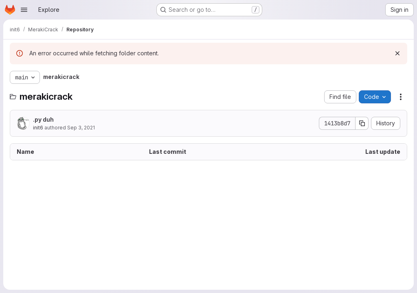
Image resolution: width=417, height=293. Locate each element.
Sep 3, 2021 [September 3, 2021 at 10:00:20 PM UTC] (81, 128)
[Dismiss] (397, 53)
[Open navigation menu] (24, 9)
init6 (38, 128)
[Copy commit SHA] (362, 123)
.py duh (43, 119)
